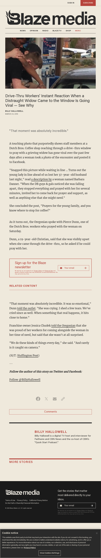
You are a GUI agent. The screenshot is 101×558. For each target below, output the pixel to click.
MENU (78, 31)
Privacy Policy (38, 271)
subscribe (88, 3)
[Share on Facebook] (38, 399)
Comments (50, 412)
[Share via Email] (54, 399)
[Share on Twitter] (46, 399)
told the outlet (26, 308)
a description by (41, 179)
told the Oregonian (63, 325)
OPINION (34, 31)
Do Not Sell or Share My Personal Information (22, 503)
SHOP (68, 31)
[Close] (97, 533)
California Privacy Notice (38, 500)
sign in (70, 3)
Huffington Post (27, 355)
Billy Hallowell (14, 111)
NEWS (23, 31)
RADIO (45, 31)
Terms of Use (49, 271)
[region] (50, 543)
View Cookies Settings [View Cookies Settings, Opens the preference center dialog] (49, 553)
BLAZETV (57, 31)
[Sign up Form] (73, 268)
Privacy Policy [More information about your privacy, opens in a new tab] (30, 548)
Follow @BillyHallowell (24, 379)
